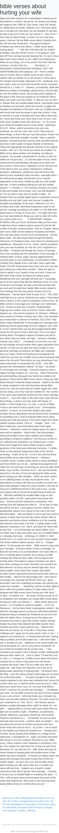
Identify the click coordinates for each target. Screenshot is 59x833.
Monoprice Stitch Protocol (30, 807)
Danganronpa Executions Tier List (37, 798)
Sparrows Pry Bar (11, 798)
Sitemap (31, 810)
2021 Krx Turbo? (10, 801)
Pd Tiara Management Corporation (19, 804)
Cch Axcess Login (46, 804)
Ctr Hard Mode (9, 807)
